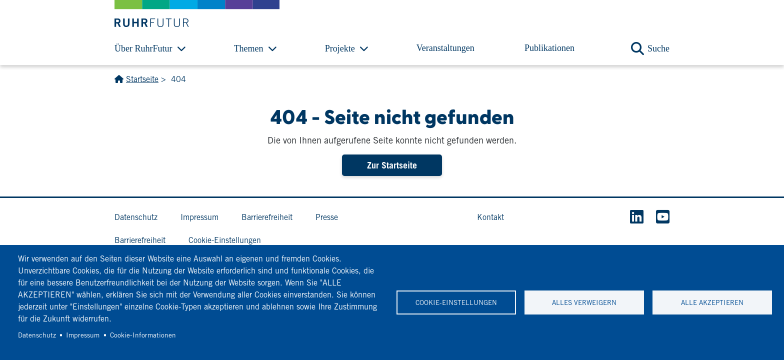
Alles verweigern (584, 302)
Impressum (83, 335)
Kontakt (490, 217)
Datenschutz (37, 335)
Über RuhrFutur (143, 49)
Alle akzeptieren (712, 302)
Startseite (142, 79)
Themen (249, 49)
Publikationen (549, 48)
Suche (659, 49)
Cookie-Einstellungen (456, 302)
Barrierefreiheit (267, 217)
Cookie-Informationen (143, 335)
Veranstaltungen (445, 48)
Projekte (340, 49)
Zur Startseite (392, 165)
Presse (327, 217)
